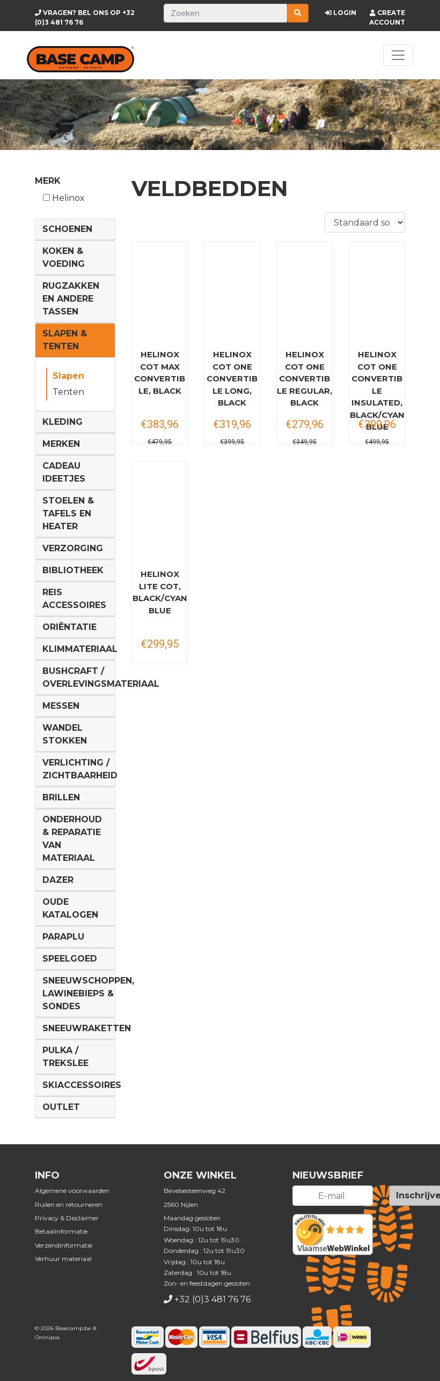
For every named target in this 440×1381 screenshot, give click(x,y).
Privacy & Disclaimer (67, 1218)
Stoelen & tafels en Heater (68, 513)
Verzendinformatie (63, 1245)
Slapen (68, 376)
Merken (61, 444)
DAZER (58, 880)
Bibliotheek (73, 570)
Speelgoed (69, 959)
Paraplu (63, 937)
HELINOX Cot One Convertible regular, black (304, 378)
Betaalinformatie (61, 1231)
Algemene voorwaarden (72, 1191)
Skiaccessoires (81, 1085)
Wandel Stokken (64, 734)
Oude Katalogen (70, 908)
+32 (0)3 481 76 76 (212, 1299)
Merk (48, 181)
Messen (60, 706)
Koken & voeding (63, 257)
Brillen (61, 797)
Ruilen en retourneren (68, 1204)
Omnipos (47, 1337)
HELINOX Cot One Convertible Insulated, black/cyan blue (377, 390)
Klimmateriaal (80, 649)
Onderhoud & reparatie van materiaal (72, 838)
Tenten (68, 392)
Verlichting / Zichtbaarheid (80, 768)
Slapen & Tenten (64, 339)
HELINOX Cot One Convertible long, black (232, 378)
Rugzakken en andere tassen (70, 299)
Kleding (62, 422)
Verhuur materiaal (63, 1259)
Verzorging (72, 548)
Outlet (61, 1107)
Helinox (64, 198)
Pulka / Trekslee (65, 1056)
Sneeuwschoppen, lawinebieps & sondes (88, 993)
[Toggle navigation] (398, 55)
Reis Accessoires (74, 598)
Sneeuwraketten (86, 1028)
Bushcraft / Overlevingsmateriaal (100, 677)
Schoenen (67, 229)
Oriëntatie (69, 627)
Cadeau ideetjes (63, 472)
